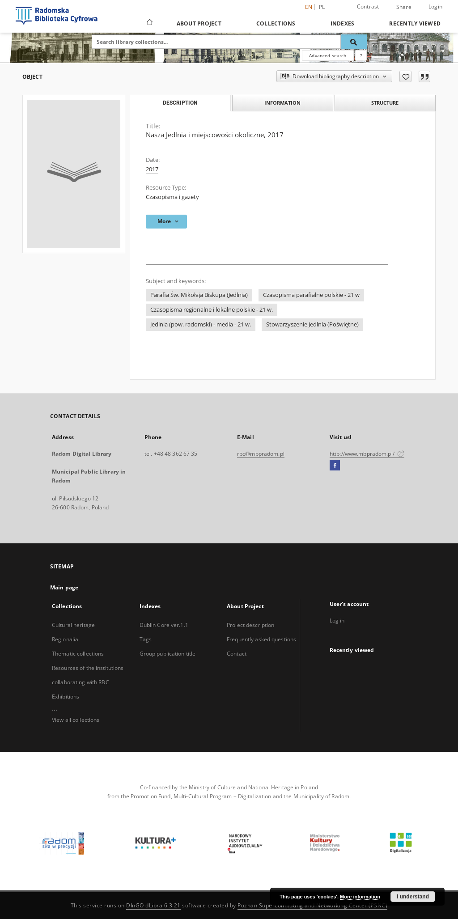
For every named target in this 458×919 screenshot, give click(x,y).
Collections (276, 23)
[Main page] (149, 23)
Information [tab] (282, 102)
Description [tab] (180, 103)
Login (435, 6)
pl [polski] (322, 7)
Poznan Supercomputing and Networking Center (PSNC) (312, 905)
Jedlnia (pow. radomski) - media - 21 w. (200, 324)
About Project (199, 23)
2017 (152, 169)
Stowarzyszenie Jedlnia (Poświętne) (312, 324)
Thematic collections (78, 653)
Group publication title (168, 653)
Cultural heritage (73, 625)
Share (403, 7)
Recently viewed (415, 23)
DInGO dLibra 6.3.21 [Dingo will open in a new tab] (153, 905)
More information (360, 896)
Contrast (368, 6)
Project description (250, 625)
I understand (413, 897)
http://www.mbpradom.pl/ (367, 453)
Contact (236, 653)
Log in (337, 620)
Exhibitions (65, 696)
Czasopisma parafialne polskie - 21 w (311, 295)
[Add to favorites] (405, 76)
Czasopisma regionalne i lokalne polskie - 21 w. (211, 309)
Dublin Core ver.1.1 (164, 625)
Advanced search (327, 55)
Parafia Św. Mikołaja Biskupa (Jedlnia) (199, 295)
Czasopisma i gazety (172, 197)
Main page (64, 587)
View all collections (75, 720)
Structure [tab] (385, 102)
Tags (146, 639)
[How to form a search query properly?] (361, 55)
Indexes (343, 23)
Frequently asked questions (261, 639)
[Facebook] (335, 466)
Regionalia (65, 639)
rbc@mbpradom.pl (260, 453)
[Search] (354, 41)
